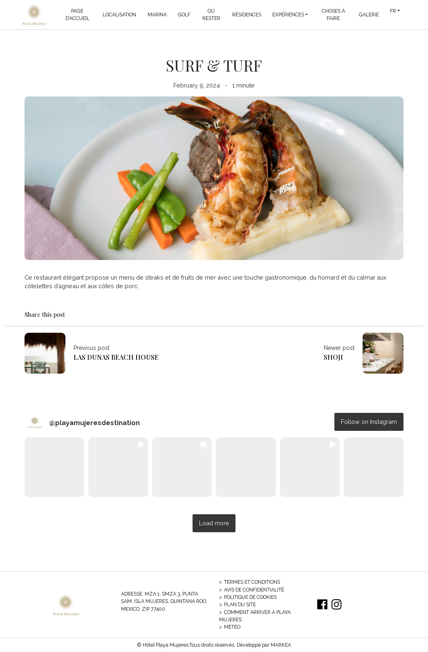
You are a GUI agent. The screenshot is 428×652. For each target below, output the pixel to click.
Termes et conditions (252, 582)
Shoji (333, 357)
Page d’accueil (77, 14)
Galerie (369, 14)
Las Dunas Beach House (116, 357)
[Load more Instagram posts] (214, 523)
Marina (157, 14)
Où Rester (211, 14)
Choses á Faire (333, 14)
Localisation (119, 14)
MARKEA (281, 645)
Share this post (45, 314)
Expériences (288, 14)
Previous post (92, 348)
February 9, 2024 (196, 85)
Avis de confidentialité (254, 590)
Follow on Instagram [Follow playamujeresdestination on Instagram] (369, 421)
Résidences (246, 14)
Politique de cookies (250, 597)
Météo (232, 627)
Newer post (339, 348)
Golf (184, 14)
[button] (54, 467)
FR (393, 11)
